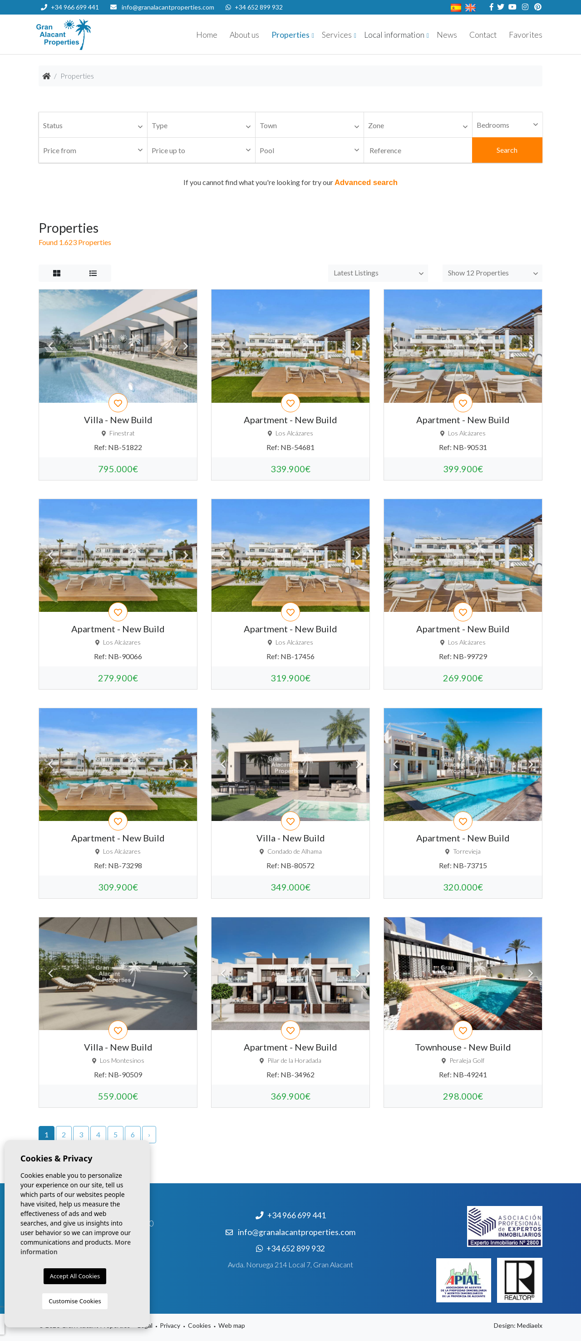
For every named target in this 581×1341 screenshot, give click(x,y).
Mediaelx (529, 1325)
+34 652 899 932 (254, 7)
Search (507, 149)
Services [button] (337, 35)
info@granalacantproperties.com (168, 7)
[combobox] (93, 125)
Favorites (525, 35)
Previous (50, 346)
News (447, 35)
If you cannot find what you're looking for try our (290, 182)
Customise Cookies (75, 1301)
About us (244, 35)
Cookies (199, 1325)
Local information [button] (394, 35)
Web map (231, 1325)
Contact (483, 35)
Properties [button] (290, 35)
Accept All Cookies (75, 1276)
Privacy (170, 1325)
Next (185, 346)
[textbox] (95, 125)
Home (206, 35)
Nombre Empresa (90, 34)
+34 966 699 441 (70, 7)
